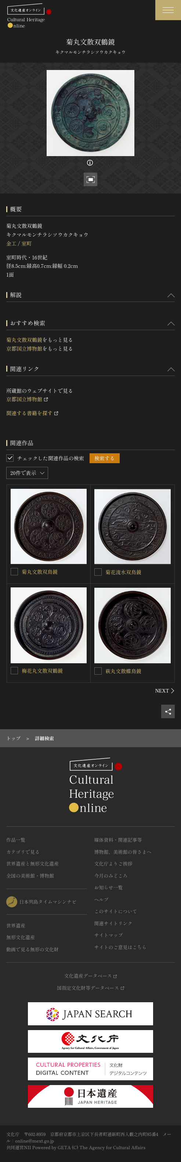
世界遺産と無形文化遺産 (32, 863)
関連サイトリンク (113, 923)
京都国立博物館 (24, 348)
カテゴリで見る (23, 851)
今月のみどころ (111, 875)
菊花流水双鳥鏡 (123, 572)
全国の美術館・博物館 (30, 875)
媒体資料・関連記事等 (118, 839)
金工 (11, 243)
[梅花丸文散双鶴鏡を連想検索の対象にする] (14, 670)
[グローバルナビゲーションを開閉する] (168, 10)
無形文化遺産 (20, 937)
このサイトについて (115, 911)
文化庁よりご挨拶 (113, 863)
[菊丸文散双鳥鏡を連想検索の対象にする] (14, 571)
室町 (26, 243)
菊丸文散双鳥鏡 (40, 571)
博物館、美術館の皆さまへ (123, 851)
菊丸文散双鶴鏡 (24, 339)
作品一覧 (15, 839)
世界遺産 (15, 925)
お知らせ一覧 (108, 887)
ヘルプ (101, 899)
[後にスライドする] (165, 690)
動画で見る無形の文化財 (32, 949)
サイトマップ (108, 935)
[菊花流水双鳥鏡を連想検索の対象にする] (98, 572)
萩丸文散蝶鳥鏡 (123, 671)
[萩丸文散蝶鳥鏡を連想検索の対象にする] (98, 671)
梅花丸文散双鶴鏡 (42, 670)
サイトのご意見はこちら (120, 947)
